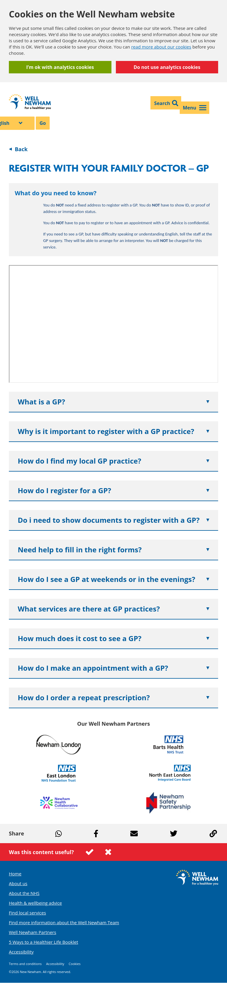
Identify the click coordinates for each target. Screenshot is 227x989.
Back (21, 149)
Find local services (27, 913)
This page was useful (89, 852)
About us (18, 883)
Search (162, 103)
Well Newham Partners (32, 932)
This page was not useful (108, 852)
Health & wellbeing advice (35, 903)
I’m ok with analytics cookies (60, 67)
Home (15, 874)
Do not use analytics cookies (167, 67)
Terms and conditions (25, 963)
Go (43, 123)
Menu (194, 107)
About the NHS (24, 893)
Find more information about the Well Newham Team (64, 922)
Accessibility (21, 952)
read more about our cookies (161, 47)
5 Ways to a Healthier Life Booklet (43, 942)
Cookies (74, 963)
